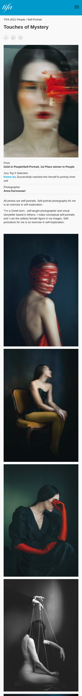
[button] (6, 37)
